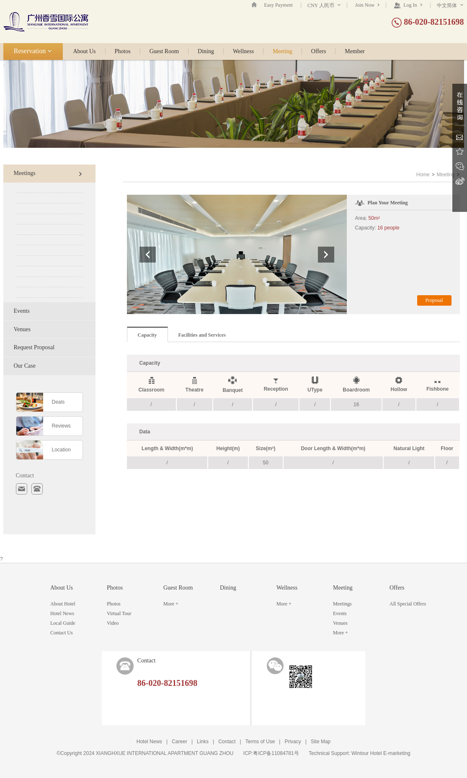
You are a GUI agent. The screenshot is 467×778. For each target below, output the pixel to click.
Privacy (292, 742)
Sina (459, 181)
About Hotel (62, 604)
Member (354, 51)
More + (170, 604)
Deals (58, 402)
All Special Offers (408, 604)
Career (179, 742)
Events (22, 311)
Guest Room (164, 51)
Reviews (61, 426)
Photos (123, 51)
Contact (226, 742)
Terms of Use (260, 742)
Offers (318, 51)
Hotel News (62, 613)
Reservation (33, 50)
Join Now (367, 5)
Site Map (320, 742)
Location (61, 450)
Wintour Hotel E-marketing (380, 753)
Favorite (459, 151)
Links (203, 742)
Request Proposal (34, 347)
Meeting (282, 51)
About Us (84, 51)
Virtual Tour (119, 613)
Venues (22, 329)
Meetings (48, 173)
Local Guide (62, 623)
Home (423, 175)
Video (113, 623)
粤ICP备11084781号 (276, 753)
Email (459, 137)
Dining (206, 51)
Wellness (243, 51)
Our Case (25, 366)
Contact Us (61, 633)
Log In (408, 5)
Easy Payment (278, 5)
